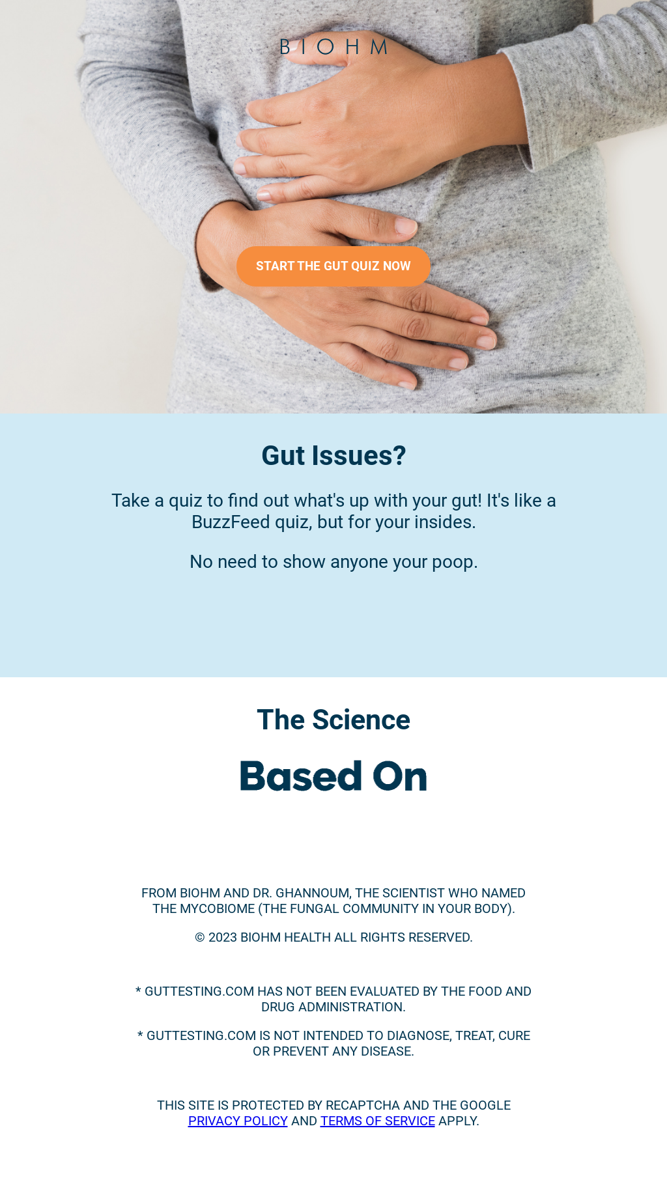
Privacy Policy (238, 1121)
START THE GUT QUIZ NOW (333, 266)
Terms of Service (377, 1121)
